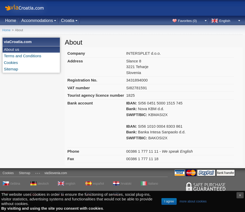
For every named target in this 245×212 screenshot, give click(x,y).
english (70, 183)
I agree (169, 201)
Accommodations (37, 20)
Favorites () (187, 21)
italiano (153, 183)
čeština (15, 183)
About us (11, 49)
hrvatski (126, 183)
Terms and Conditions (22, 56)
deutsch (43, 183)
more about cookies (193, 201)
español (98, 183)
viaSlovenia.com (55, 173)
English (224, 21)
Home (10, 20)
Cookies (11, 62)
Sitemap (11, 69)
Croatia (67, 20)
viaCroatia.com (30, 8)
